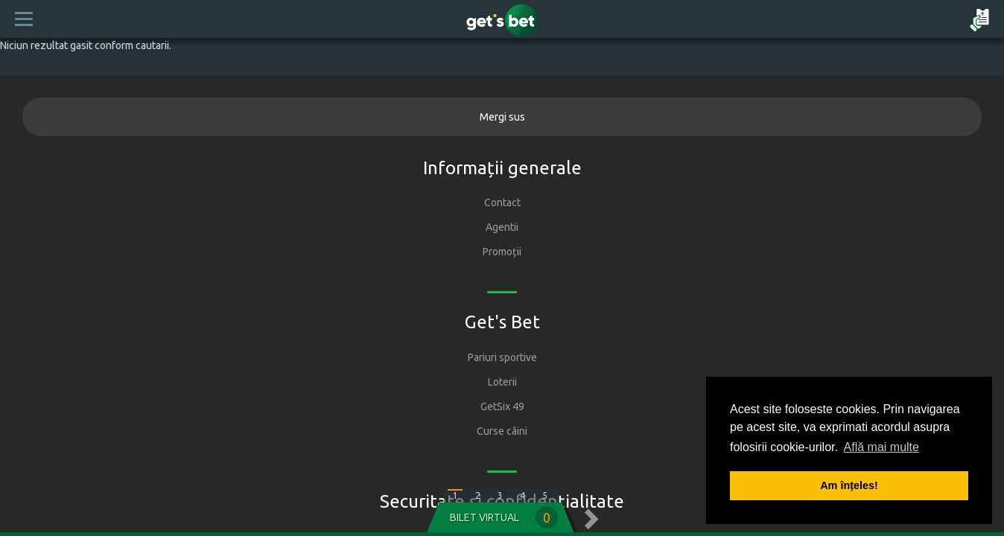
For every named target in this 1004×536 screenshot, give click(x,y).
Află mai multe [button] (881, 447)
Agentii (502, 227)
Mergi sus (502, 117)
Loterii (502, 382)
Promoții (502, 252)
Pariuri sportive (502, 357)
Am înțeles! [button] (849, 485)
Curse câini (502, 431)
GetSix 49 (502, 406)
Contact (502, 202)
